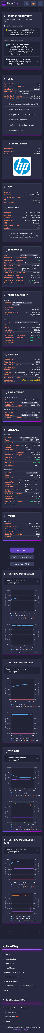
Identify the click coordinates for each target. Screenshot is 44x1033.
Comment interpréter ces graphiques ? (16, 581)
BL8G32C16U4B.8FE (29, 402)
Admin (6, 990)
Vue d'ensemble (22, 550)
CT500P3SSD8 (32, 472)
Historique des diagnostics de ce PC (22, 104)
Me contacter (11, 1021)
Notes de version (11, 977)
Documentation (10, 959)
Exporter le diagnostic (16, 120)
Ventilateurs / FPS (22, 564)
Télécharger (9, 964)
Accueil (7, 955)
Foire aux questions (12, 981)
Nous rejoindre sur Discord (17, 1008)
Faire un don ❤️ (12, 1017)
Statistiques (9, 968)
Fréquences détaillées (22, 557)
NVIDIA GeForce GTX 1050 (26, 322)
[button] (22, 109)
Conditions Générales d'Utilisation (19, 986)
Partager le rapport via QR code (20, 114)
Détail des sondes (14, 130)
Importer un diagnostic (14, 972)
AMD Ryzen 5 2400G (29, 255)
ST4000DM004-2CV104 (28, 437)
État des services (13, 1012)
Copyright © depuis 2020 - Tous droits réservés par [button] (22, 1028)
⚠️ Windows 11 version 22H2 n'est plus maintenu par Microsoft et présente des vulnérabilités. (20, 32)
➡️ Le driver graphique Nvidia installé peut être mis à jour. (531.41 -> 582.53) (18, 61)
